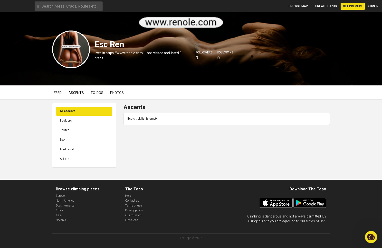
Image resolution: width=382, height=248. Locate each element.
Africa (59, 210)
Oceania (61, 220)
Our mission (133, 215)
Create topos (326, 6)
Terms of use (133, 205)
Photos (117, 93)
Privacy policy (134, 210)
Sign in (373, 6)
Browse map (298, 6)
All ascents (67, 111)
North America (65, 200)
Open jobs (131, 220)
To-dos (97, 93)
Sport (63, 139)
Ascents (76, 93)
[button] (371, 237)
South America (65, 205)
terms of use (315, 221)
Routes (64, 130)
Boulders (66, 120)
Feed (58, 93)
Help (128, 195)
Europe (60, 195)
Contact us (132, 200)
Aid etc (64, 159)
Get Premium (352, 6)
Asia (59, 215)
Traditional (67, 149)
